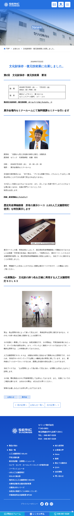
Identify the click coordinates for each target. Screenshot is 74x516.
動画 (56, 459)
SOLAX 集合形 (15, 476)
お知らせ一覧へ (37, 405)
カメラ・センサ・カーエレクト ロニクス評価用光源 (29, 465)
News (57, 454)
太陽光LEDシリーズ (16, 487)
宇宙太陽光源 (14, 457)
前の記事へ (22, 405)
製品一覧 (12, 450)
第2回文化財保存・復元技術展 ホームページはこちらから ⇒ (28, 102)
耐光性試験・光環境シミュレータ (22, 461)
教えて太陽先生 (61, 463)
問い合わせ (59, 476)
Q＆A (57, 467)
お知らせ (16, 49)
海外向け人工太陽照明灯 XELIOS (21, 480)
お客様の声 (59, 450)
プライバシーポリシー (29, 504)
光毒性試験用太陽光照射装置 (20, 484)
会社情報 (58, 472)
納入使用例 (59, 446)
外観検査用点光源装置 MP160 (20, 495)
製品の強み (13, 446)
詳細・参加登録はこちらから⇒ (16, 197)
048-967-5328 (50, 435)
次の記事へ (52, 405)
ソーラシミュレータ (16, 469)
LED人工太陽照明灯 (16, 472)
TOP (8, 49)
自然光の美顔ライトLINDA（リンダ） (23, 491)
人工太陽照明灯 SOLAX (18, 454)
